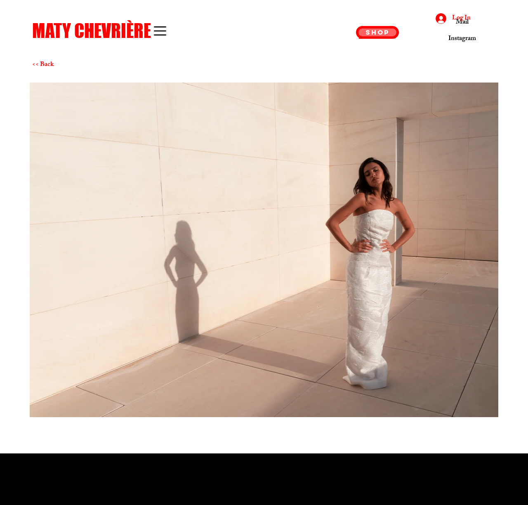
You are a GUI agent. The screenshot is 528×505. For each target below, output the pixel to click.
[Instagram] (462, 39)
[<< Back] (61, 65)
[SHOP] (377, 32)
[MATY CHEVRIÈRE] (99, 31)
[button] (160, 31)
